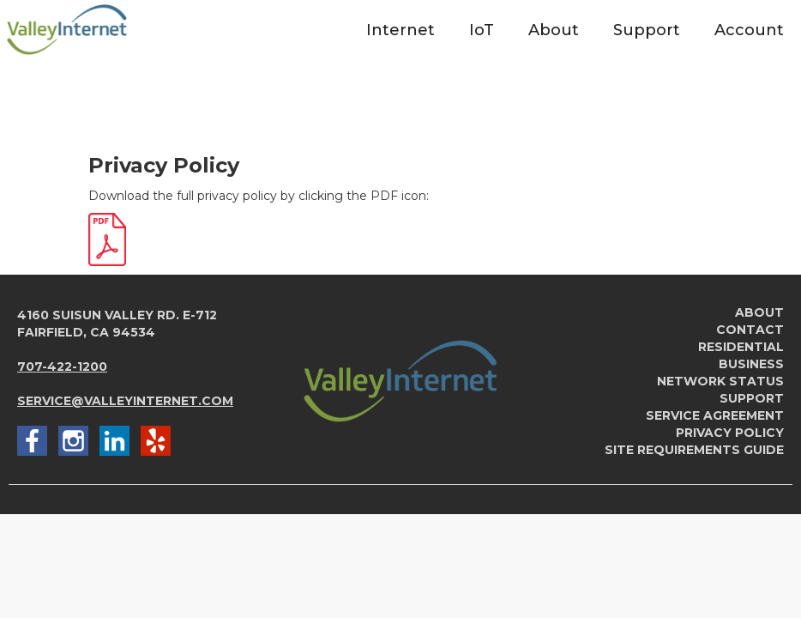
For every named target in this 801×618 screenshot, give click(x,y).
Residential (741, 346)
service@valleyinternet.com (125, 401)
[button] (400, 29)
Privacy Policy (730, 432)
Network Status (720, 381)
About (759, 312)
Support (752, 398)
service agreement (715, 415)
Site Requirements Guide (694, 449)
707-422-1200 (62, 366)
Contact (750, 329)
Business (751, 364)
